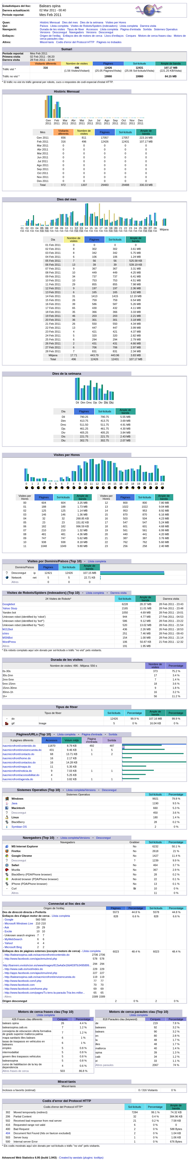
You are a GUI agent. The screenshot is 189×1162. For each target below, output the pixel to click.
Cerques (131, 35)
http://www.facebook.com (20, 984)
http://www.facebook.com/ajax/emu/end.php (31, 958)
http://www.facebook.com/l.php (23, 980)
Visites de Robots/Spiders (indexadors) (94, 25)
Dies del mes (70, 22)
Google (9, 919)
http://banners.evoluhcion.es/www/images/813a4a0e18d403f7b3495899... (47, 965)
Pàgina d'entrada (130, 29)
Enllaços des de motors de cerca (82, 35)
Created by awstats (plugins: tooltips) (81, 1157)
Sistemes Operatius (165, 29)
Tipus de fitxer (75, 29)
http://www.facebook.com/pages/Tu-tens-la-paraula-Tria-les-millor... (45, 992)
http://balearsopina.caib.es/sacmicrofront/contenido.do (37, 954)
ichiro (5, 633)
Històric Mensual (50, 22)
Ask (6, 927)
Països (44, 25)
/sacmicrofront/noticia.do (17, 770)
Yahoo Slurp (9, 608)
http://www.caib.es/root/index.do (24, 969)
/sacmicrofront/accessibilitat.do (20, 775)
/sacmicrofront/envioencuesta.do (21, 749)
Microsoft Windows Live (19, 923)
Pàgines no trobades (109, 42)
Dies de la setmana (91, 22)
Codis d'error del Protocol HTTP (75, 42)
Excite (8, 931)
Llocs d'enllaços (114, 35)
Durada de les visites (52, 29)
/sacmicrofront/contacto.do (18, 754)
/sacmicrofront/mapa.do (16, 766)
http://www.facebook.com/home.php (26, 988)
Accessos (92, 29)
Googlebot (8, 604)
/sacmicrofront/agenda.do (17, 779)
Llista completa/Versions (81, 790)
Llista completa (59, 25)
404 (8, 1133)
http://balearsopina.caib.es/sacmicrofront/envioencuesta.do (40, 976)
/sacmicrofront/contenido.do (19, 745)
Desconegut (59, 32)
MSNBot (7, 637)
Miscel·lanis (47, 42)
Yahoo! (9, 943)
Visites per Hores (116, 22)
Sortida (147, 29)
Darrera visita (148, 25)
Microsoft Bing (13, 947)
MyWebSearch (13, 939)
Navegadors (76, 32)
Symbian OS (19, 826)
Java (14, 803)
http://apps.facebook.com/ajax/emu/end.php (31, 972)
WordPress (9, 641)
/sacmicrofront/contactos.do (19, 762)
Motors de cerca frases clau (155, 35)
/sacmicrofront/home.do (16, 758)
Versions (45, 32)
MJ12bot (7, 629)
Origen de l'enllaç (50, 35)
